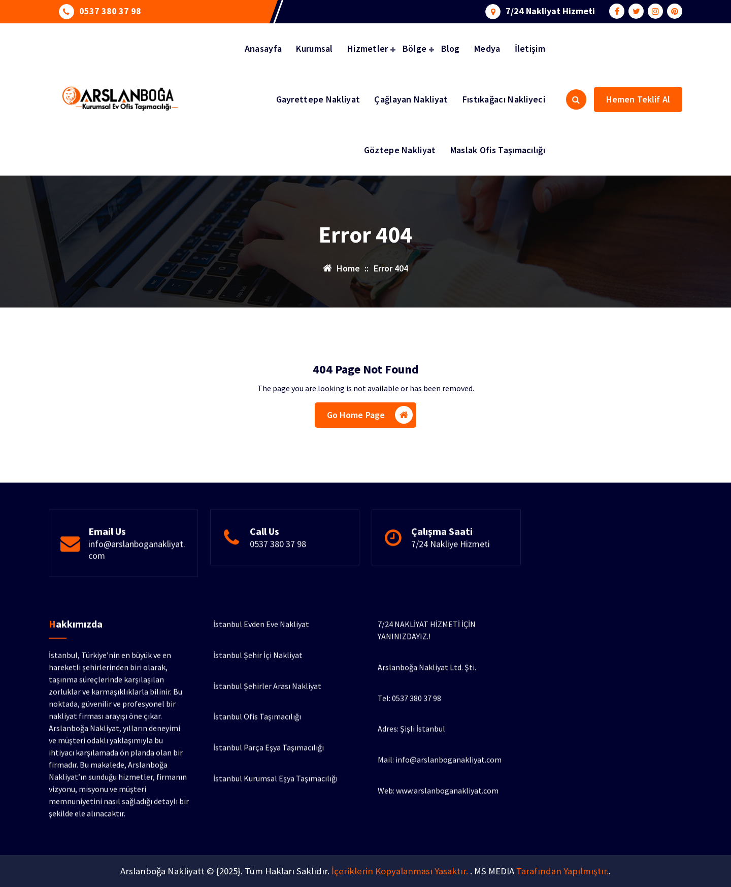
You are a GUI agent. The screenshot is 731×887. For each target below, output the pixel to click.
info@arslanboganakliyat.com (136, 583)
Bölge (415, 48)
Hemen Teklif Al (638, 99)
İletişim (530, 48)
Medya (487, 48)
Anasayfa (263, 48)
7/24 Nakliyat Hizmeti (550, 9)
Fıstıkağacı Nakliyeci (503, 99)
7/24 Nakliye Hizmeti (450, 577)
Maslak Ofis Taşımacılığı (497, 150)
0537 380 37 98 (110, 9)
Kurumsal (314, 48)
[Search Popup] (576, 99)
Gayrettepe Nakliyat (318, 99)
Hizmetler (367, 48)
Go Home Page (370, 419)
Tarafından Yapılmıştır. (562, 871)
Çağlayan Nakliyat (411, 99)
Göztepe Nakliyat (400, 150)
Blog (450, 48)
